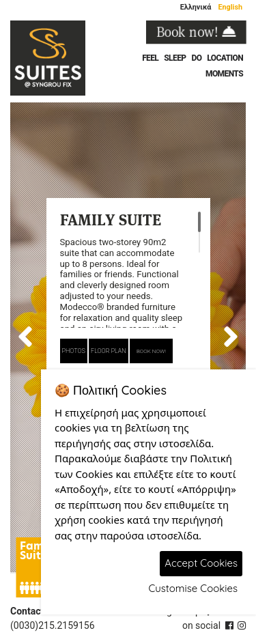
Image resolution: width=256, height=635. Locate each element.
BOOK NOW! (151, 351)
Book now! (196, 32)
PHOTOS (73, 351)
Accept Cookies (201, 562)
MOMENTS (224, 74)
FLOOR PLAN (108, 351)
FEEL (150, 58)
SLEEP (175, 58)
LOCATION (225, 58)
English (230, 7)
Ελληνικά (196, 7)
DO (196, 58)
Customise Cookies (193, 588)
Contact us (33, 611)
